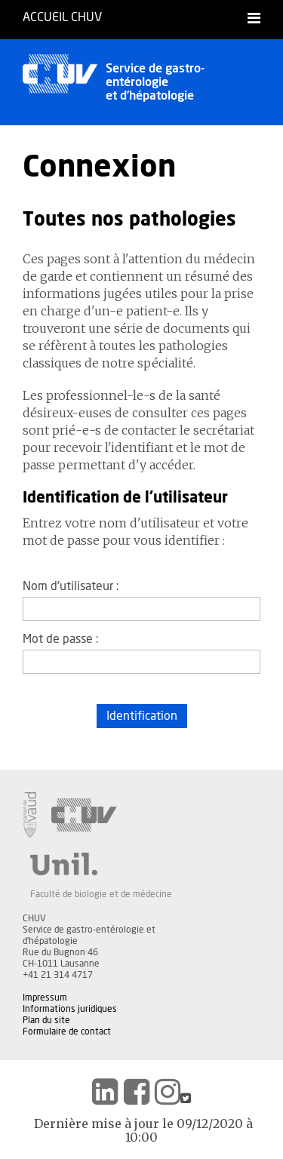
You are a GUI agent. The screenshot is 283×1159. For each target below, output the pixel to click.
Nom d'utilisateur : (71, 586)
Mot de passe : (61, 639)
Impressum (45, 997)
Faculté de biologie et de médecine (101, 894)
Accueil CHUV (62, 17)
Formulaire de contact (67, 1031)
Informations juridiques (70, 1008)
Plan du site (46, 1020)
